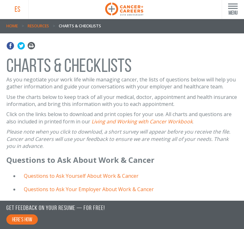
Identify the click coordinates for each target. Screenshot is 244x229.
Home (12, 26)
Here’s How (22, 219)
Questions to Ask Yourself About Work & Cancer (81, 175)
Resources (38, 26)
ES (17, 9)
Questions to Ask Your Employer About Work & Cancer (89, 189)
